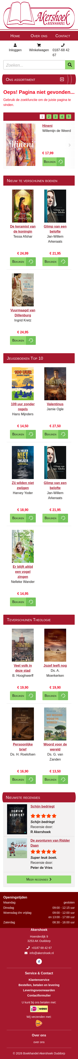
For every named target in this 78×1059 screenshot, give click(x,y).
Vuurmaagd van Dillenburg (22, 312)
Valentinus (55, 404)
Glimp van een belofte (55, 229)
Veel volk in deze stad (23, 668)
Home (15, 35)
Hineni (47, 125)
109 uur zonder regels (23, 406)
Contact (62, 35)
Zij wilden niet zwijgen (23, 485)
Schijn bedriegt (43, 806)
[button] (8, 145)
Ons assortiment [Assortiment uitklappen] (20, 79)
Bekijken (50, 161)
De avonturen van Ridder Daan (50, 843)
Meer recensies (39, 879)
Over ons (39, 35)
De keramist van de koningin (23, 229)
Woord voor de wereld (55, 747)
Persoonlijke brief (23, 747)
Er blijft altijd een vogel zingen (23, 572)
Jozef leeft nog (55, 665)
